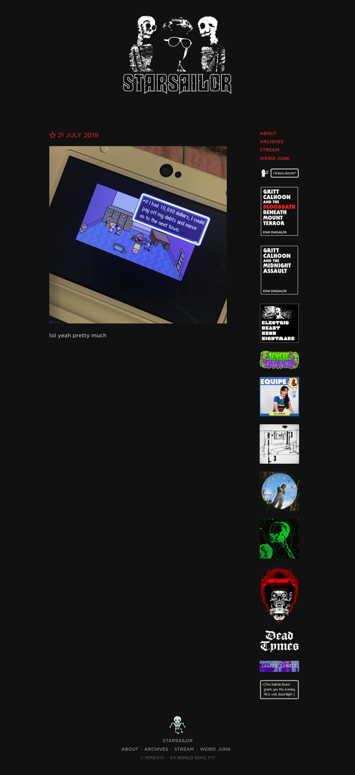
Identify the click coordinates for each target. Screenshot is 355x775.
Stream (269, 149)
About (268, 133)
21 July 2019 (73, 135)
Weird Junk (275, 158)
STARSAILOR (178, 740)
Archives (272, 141)
